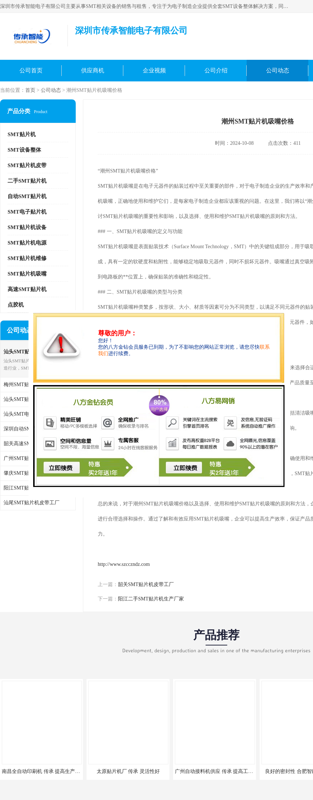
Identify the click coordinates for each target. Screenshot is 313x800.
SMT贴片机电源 (27, 243)
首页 (30, 90)
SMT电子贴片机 (27, 212)
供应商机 (92, 70)
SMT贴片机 (22, 134)
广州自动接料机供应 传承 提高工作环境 (219, 771)
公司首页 (31, 70)
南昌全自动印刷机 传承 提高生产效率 (43, 771)
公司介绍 (216, 70)
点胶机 (16, 305)
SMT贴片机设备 (27, 227)
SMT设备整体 (24, 150)
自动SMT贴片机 (27, 196)
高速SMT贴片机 (27, 289)
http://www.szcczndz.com (124, 564)
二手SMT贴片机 (27, 181)
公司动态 (277, 70)
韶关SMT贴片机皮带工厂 (146, 584)
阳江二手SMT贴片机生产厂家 (151, 599)
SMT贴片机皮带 (27, 165)
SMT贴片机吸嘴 (27, 274)
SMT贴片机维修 (27, 258)
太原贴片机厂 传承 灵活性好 (128, 771)
